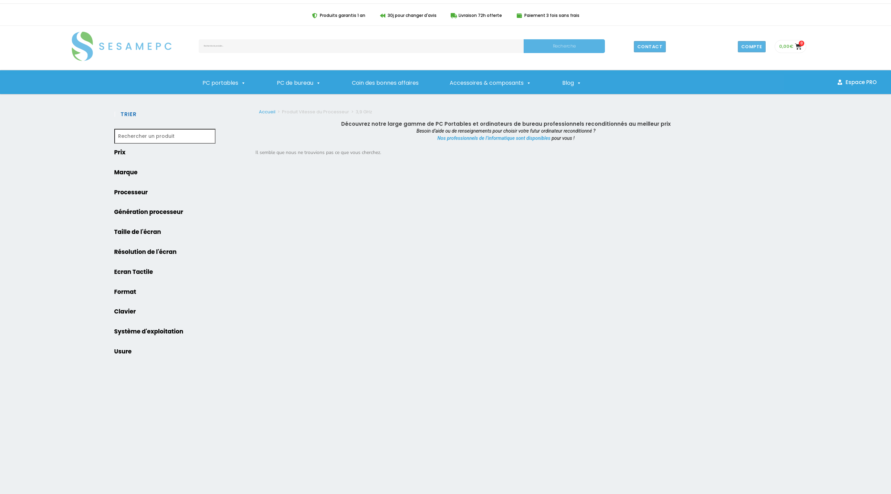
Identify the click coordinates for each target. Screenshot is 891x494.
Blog (571, 83)
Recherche (564, 46)
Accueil (267, 112)
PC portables (224, 83)
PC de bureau (299, 83)
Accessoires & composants (490, 83)
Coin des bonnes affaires (385, 83)
